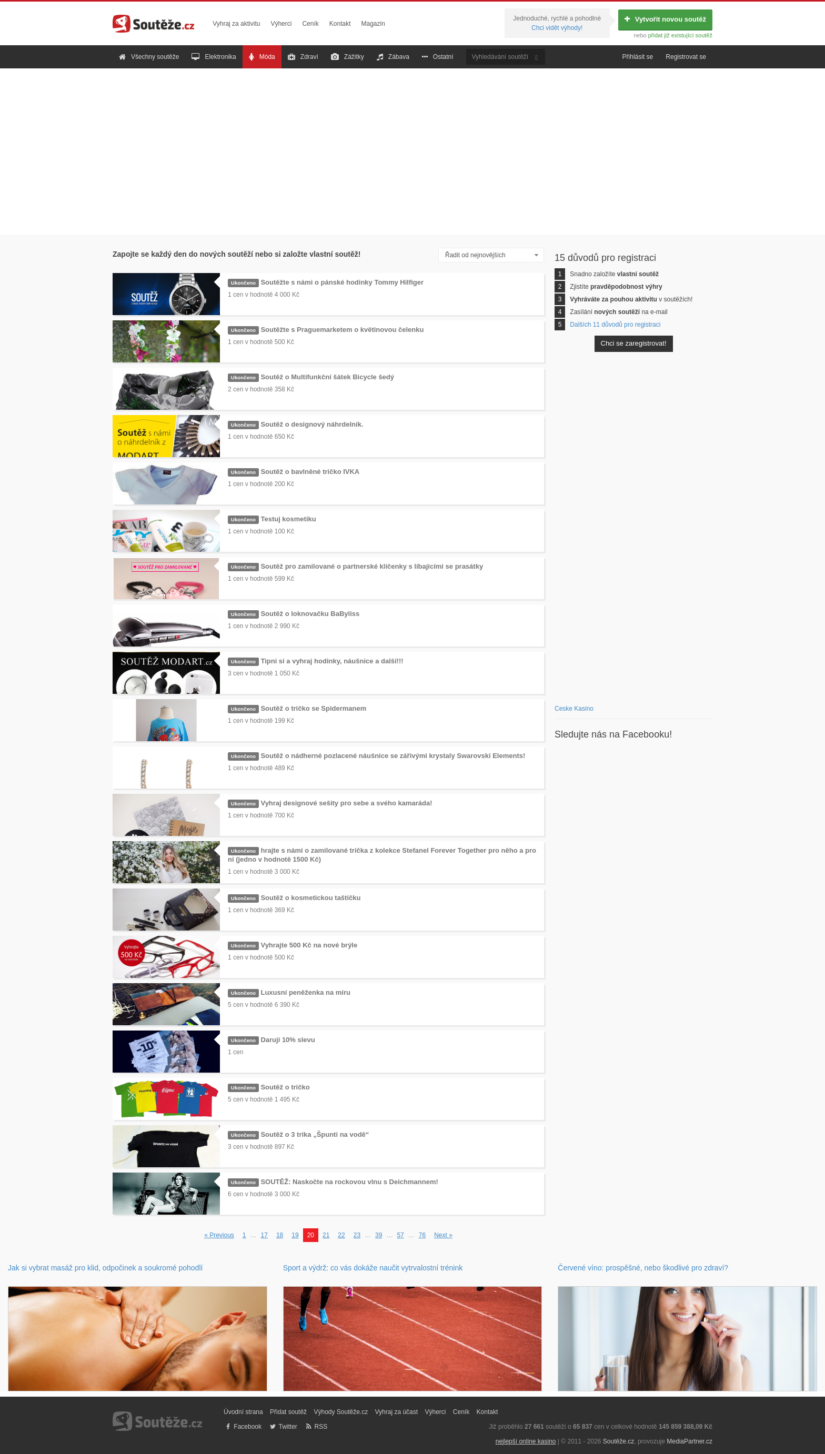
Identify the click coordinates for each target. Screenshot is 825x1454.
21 (326, 1235)
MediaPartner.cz (689, 1441)
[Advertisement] (412, 151)
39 (378, 1235)
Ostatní (438, 56)
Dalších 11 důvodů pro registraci (615, 324)
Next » (443, 1235)
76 (422, 1235)
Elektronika (214, 56)
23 (357, 1235)
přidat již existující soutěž (680, 35)
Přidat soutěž (288, 1412)
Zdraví (303, 56)
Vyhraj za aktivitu (236, 23)
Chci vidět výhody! (556, 28)
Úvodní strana (243, 1412)
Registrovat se (686, 56)
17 (264, 1235)
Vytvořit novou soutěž (665, 19)
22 (341, 1235)
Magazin (373, 23)
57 (400, 1235)
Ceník (310, 23)
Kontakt (340, 23)
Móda (262, 56)
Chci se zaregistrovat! (634, 343)
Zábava (393, 56)
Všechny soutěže (149, 56)
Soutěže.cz (618, 1441)
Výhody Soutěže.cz (341, 1412)
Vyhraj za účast (396, 1412)
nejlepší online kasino (526, 1441)
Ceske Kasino (574, 708)
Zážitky (347, 56)
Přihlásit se (637, 56)
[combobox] (491, 255)
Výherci (280, 23)
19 (294, 1235)
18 (279, 1235)
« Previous (219, 1235)
